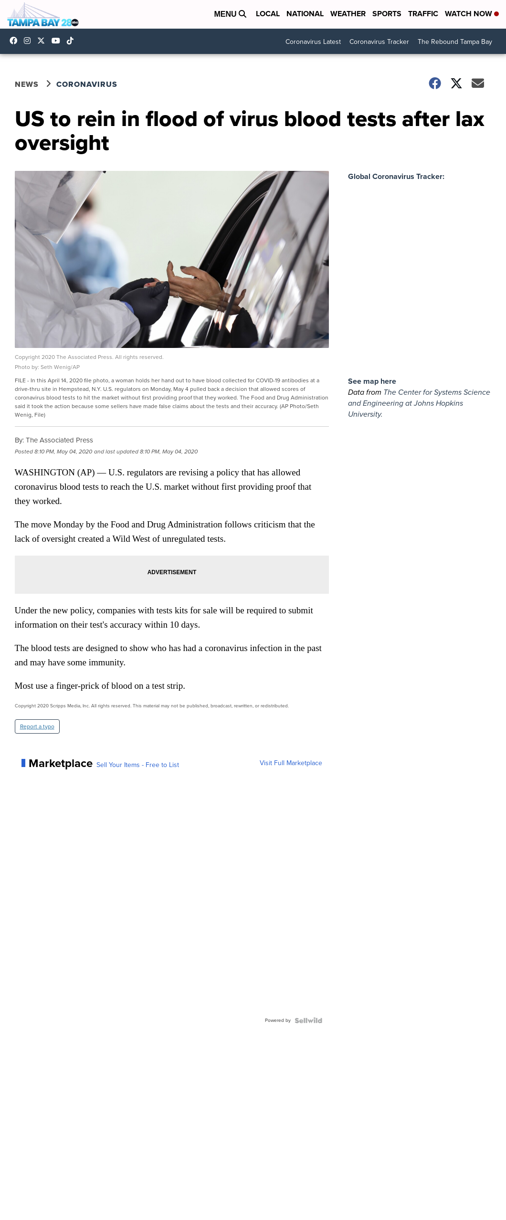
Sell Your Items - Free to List (137, 765)
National (305, 13)
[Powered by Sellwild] (308, 1020)
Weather (348, 13)
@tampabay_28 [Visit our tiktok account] (72, 40)
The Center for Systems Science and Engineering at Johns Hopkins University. (419, 403)
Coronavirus (86, 84)
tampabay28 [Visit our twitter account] (43, 40)
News (27, 84)
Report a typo (37, 726)
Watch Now (472, 13)
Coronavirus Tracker (379, 42)
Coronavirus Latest (313, 42)
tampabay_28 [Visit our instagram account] (29, 40)
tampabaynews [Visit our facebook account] (16, 40)
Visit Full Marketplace (291, 763)
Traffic (423, 13)
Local (268, 13)
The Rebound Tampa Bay (455, 42)
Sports (386, 13)
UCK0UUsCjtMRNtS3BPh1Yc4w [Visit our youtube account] (58, 40)
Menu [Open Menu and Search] (230, 14)
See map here (372, 381)
